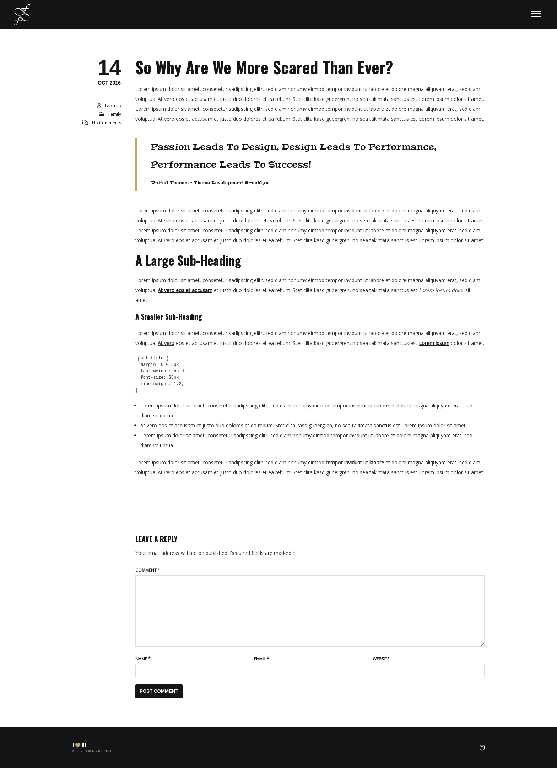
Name (143, 659)
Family (114, 114)
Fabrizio (113, 106)
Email (261, 659)
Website (381, 659)
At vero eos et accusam (185, 290)
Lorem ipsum (434, 343)
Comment (147, 570)
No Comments (106, 123)
